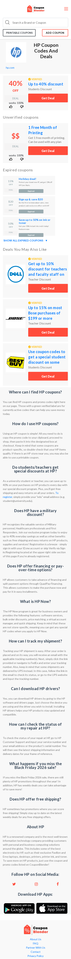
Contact (36, 951)
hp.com (10, 67)
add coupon (55, 32)
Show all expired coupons (25, 240)
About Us (35, 939)
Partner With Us (35, 947)
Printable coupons (19, 32)
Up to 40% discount (45, 84)
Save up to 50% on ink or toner (35, 221)
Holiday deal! (27, 178)
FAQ (35, 943)
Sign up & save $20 (31, 199)
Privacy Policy (35, 956)
